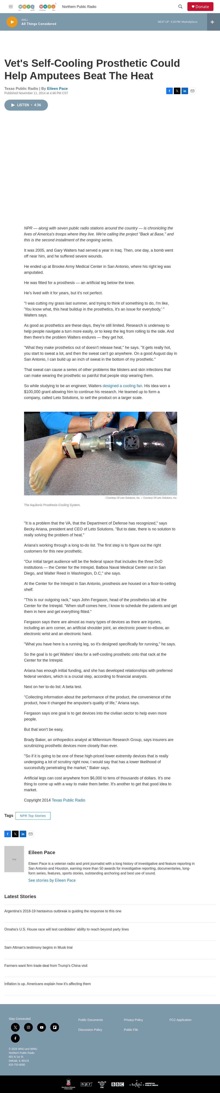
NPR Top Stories (33, 816)
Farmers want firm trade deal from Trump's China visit (45, 966)
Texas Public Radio (68, 800)
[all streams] (213, 22)
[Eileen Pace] (14, 859)
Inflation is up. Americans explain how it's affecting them (47, 984)
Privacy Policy (133, 1020)
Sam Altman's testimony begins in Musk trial (38, 947)
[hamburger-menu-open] (11, 6)
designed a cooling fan (122, 386)
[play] (12, 22)
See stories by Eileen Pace (52, 880)
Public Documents (90, 1020)
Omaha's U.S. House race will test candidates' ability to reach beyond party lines (66, 929)
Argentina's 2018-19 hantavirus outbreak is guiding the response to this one (62, 911)
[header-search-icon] (180, 7)
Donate (202, 6)
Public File (131, 1029)
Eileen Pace (57, 89)
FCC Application (180, 1020)
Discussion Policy (90, 1029)
